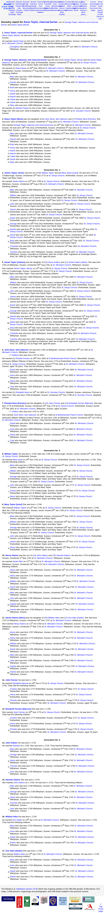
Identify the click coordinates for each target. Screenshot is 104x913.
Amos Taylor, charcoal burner (41, 22)
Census (93, 2)
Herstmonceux (42, 8)
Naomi (13, 96)
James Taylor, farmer (73, 60)
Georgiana (14, 47)
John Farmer (54, 403)
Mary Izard (17, 459)
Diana (12, 381)
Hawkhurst (19, 6)
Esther (13, 843)
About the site (100, 3)
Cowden (62, 2)
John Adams (42, 555)
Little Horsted (19, 9)
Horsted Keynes (62, 7)
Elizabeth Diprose (20, 683)
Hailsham (83, 6)
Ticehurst (83, 10)
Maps (93, 10)
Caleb (12, 99)
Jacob (12, 102)
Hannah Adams (63, 555)
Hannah (16, 745)
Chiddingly (48, 2)
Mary (12, 76)
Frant (55, 4)
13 (66, 403)
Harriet (13, 82)
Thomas (13, 766)
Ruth (12, 87)
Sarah (12, 94)
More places (83, 13)
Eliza (12, 240)
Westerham (55, 10)
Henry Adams (54, 262)
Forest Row (40, 5)
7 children (14, 355)
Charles (13, 689)
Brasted (19, 2)
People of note (100, 13)
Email (100, 6)
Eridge (26, 4)
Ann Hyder (17, 820)
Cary (12, 387)
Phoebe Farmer (23, 358)
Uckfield (26, 10)
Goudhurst (62, 4)
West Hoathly (62, 13)
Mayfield (33, 8)
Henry (12, 496)
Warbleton (48, 10)
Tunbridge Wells (19, 13)
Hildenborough (56, 6)
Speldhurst (77, 8)
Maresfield (26, 8)
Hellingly (33, 6)
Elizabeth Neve (22, 392)
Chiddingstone (56, 2)
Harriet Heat (18, 41)
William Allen (54, 618)
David (12, 235)
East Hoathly (12, 7)
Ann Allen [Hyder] (76, 618)
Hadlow (76, 4)
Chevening (41, 2)
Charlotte (14, 246)
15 (54, 555)
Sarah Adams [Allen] (78, 262)
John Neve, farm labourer (56, 119)
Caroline (14, 252)
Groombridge (70, 4)
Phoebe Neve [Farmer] (85, 119)
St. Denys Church (88, 62)
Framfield (47, 4)
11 (66, 262)
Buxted (33, 2)
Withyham (69, 10)
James (13, 209)
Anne (12, 375)
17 (66, 618)
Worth (76, 10)
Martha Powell (22, 108)
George (13, 224)
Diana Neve (21, 68)
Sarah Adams (19, 181)
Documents (94, 8)
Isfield (69, 6)
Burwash (26, 2)
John (12, 204)
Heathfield (26, 6)
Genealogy (94, 4)
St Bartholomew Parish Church (62, 358)
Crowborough (78, 2)
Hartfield (12, 10)
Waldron (40, 12)
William (13, 195)
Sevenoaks (62, 10)
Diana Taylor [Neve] (20, 25)
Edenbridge (20, 4)
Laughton (83, 8)
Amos (12, 91)
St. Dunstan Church (82, 111)
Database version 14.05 (27, 889)
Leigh (12, 12)
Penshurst (41, 10)
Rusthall (55, 8)
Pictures (93, 6)
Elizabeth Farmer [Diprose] (81, 403)
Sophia (13, 604)
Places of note (100, 18)
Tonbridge (12, 14)
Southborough (71, 8)
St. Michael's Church (13, 43)
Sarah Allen (18, 561)
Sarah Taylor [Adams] (14, 262)
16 (46, 618)
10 (46, 262)
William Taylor (48, 173)
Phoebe (13, 700)
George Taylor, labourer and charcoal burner (69, 32)
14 (34, 555)
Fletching (33, 4)
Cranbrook (69, 2)
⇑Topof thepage (100, 907)
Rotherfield (48, 8)
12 (46, 403)
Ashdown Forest (11, 3)
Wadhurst (33, 10)
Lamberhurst (77, 6)
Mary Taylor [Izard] (69, 173)
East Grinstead (83, 3)
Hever (47, 6)
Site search (100, 9)
